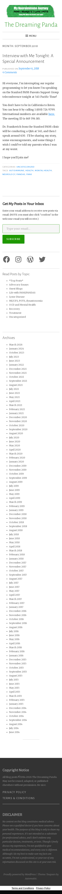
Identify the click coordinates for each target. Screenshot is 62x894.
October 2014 (16, 716)
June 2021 (14, 393)
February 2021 (17, 409)
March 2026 (15, 344)
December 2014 (17, 708)
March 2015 (15, 696)
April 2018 (14, 546)
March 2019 (15, 502)
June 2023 (14, 360)
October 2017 (16, 570)
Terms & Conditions (18, 798)
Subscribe (13, 239)
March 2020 (15, 453)
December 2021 (18, 369)
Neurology (8, 174)
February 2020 (17, 457)
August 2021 (16, 385)
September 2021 (18, 381)
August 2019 (15, 482)
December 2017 (17, 562)
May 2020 (14, 445)
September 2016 (18, 623)
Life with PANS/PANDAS (22, 292)
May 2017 (14, 591)
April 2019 (14, 498)
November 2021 (18, 373)
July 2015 (14, 679)
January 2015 (16, 704)
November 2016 (17, 615)
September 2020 (18, 429)
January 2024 (16, 348)
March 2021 (15, 405)
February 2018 (17, 554)
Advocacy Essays (18, 284)
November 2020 (18, 421)
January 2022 (16, 364)
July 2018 (14, 534)
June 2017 (14, 587)
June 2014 (14, 732)
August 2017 (15, 578)
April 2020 (15, 449)
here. (51, 114)
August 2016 (15, 627)
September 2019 (18, 478)
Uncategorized (26, 167)
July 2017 (14, 582)
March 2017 (15, 599)
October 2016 (16, 619)
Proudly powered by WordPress (19, 874)
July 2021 (14, 389)
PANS (29, 174)
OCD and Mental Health (22, 304)
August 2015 (15, 675)
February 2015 (16, 700)
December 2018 (17, 514)
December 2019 (17, 465)
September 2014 (18, 720)
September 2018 (18, 526)
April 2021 (14, 401)
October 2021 (16, 377)
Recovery (14, 309)
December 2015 (17, 659)
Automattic (31, 878)
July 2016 (14, 631)
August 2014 (15, 724)
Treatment (15, 313)
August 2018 (15, 530)
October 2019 (16, 473)
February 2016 (17, 651)
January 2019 (16, 510)
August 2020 (16, 433)
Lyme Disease (17, 296)
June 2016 (14, 635)
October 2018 (16, 522)
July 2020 (14, 437)
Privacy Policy (14, 792)
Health (29, 170)
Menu (33, 36)
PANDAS (21, 174)
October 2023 (16, 352)
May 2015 (14, 687)
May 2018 (14, 542)
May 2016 (14, 639)
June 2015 (14, 683)
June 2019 (14, 490)
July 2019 (14, 486)
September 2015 (18, 671)
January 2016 (16, 655)
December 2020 (18, 417)
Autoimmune (16, 170)
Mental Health (43, 170)
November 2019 (17, 469)
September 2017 (18, 574)
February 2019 (17, 506)
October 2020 (16, 425)
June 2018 (14, 538)
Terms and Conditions (23, 888)
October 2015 (16, 667)
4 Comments (9, 72)
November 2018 (17, 518)
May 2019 (14, 494)
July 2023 (14, 356)
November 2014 (17, 712)
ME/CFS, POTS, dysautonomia (25, 300)
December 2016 (17, 611)
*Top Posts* (16, 280)
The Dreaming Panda (31, 24)
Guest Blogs (15, 288)
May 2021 (14, 397)
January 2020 (16, 461)
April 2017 (14, 595)
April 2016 (14, 643)
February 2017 (16, 603)
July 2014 (14, 728)
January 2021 (16, 413)
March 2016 (15, 647)
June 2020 (14, 441)
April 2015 (14, 691)
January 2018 (16, 558)
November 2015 (17, 663)
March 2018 (15, 550)
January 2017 (16, 607)
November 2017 (17, 566)
